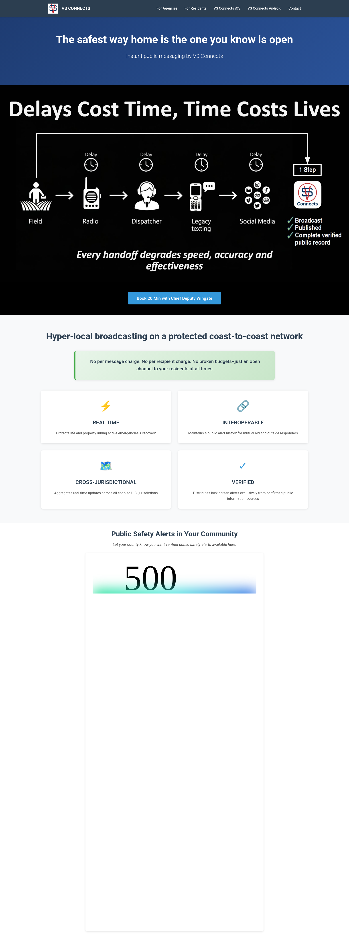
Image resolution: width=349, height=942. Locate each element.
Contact (294, 8)
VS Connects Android (264, 8)
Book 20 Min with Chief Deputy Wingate (174, 298)
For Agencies (166, 8)
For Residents (195, 8)
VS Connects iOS (227, 8)
